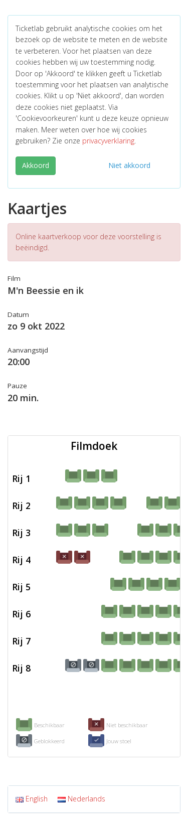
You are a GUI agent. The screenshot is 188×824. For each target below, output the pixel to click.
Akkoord (35, 165)
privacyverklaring (108, 140)
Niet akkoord (129, 165)
